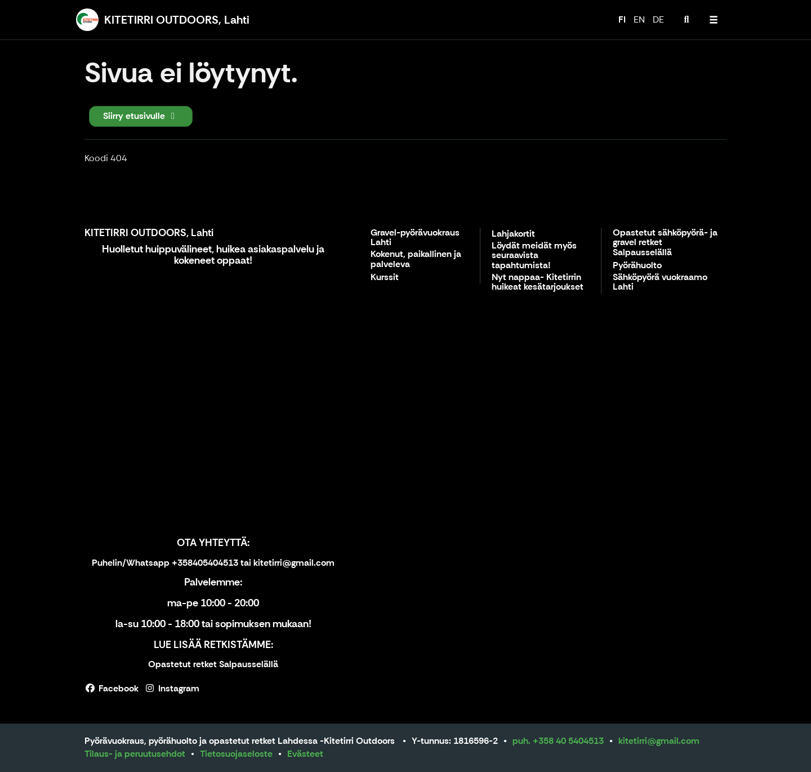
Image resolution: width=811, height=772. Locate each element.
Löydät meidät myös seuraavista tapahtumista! (534, 256)
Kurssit (385, 277)
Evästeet (305, 754)
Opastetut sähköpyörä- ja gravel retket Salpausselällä (665, 243)
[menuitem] (686, 19)
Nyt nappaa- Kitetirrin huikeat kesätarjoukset (537, 282)
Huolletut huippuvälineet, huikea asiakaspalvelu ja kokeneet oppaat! (213, 254)
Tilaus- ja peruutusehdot (134, 754)
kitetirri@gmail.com (658, 741)
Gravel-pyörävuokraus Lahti (415, 238)
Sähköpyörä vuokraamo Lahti (660, 282)
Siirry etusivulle (141, 116)
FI (622, 19)
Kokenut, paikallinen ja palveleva (416, 259)
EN (639, 19)
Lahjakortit (513, 234)
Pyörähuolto (637, 265)
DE (658, 19)
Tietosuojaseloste (236, 754)
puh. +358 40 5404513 (558, 741)
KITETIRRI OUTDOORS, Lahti (148, 232)
